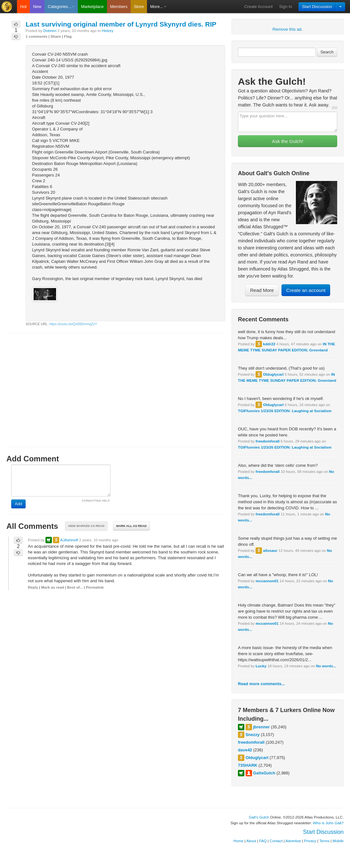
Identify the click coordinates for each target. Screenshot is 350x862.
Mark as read (52, 587)
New (37, 6)
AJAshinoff (69, 540)
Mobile (338, 841)
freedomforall (268, 441)
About (251, 841)
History (107, 30)
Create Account (258, 6)
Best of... (75, 587)
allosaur (270, 550)
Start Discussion (317, 6)
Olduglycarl (273, 374)
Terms (324, 841)
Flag (68, 36)
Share (56, 36)
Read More (262, 290)
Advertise (293, 841)
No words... (326, 666)
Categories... (61, 6)
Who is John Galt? (328, 823)
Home (238, 841)
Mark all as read (131, 526)
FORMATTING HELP (96, 500)
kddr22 (269, 344)
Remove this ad (287, 29)
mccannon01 (267, 581)
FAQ (262, 841)
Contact (276, 841)
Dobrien (49, 30)
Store (139, 6)
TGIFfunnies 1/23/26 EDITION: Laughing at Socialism (284, 411)
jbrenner (261, 727)
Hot (23, 6)
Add (18, 503)
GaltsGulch (264, 773)
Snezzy (253, 734)
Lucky (261, 666)
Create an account (306, 290)
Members (118, 6)
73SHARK (247, 765)
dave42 (245, 750)
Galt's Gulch (259, 817)
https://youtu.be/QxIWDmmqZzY (73, 324)
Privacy (310, 841)
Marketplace (92, 6)
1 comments (36, 36)
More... (158, 6)
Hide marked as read (86, 526)
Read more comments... (261, 683)
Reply (33, 587)
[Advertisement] (115, 384)
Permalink (95, 587)
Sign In (285, 6)
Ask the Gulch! (287, 141)
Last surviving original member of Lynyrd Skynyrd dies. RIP (121, 24)
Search (327, 52)
